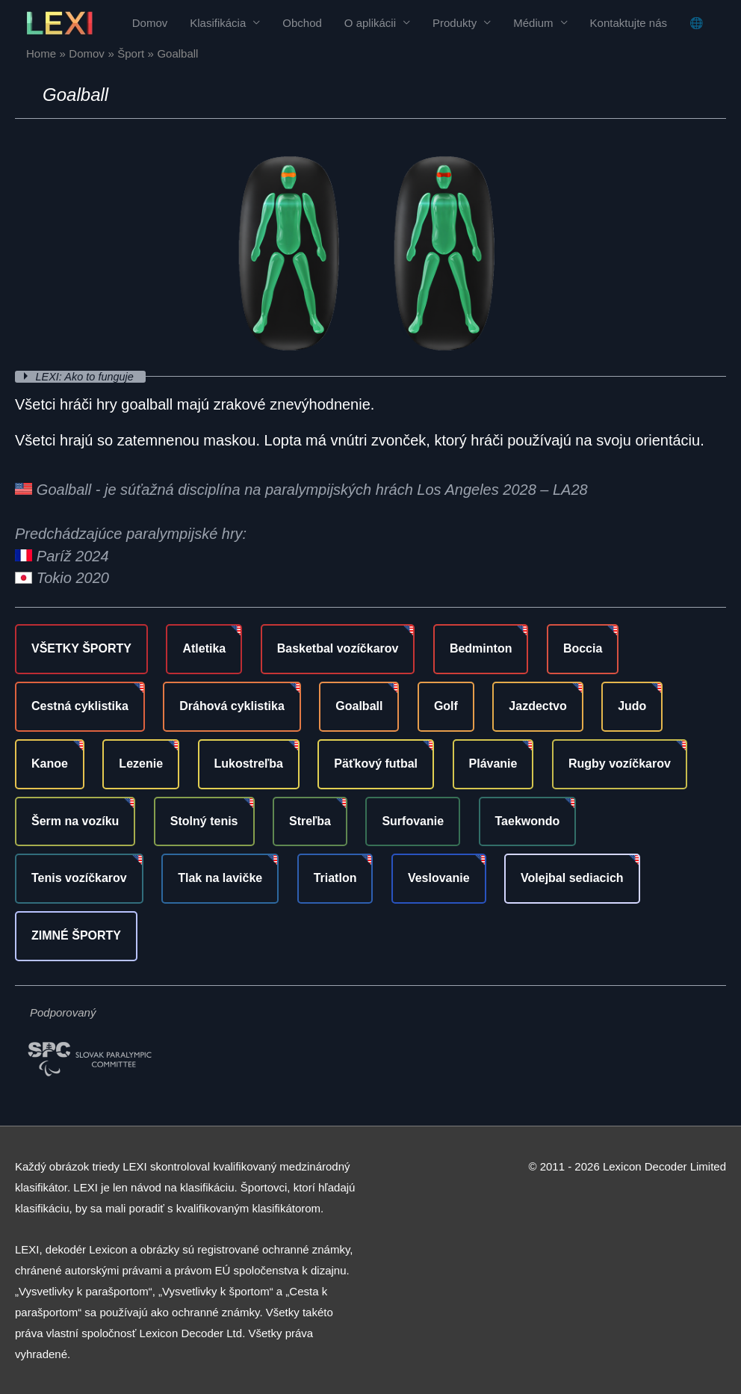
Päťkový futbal (376, 763)
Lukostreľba (248, 763)
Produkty (454, 22)
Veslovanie (439, 878)
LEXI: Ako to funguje (88, 376)
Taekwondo (527, 821)
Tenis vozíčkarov (79, 878)
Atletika (204, 648)
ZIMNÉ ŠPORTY (76, 935)
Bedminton (481, 648)
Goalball (358, 706)
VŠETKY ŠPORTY (81, 648)
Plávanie (493, 763)
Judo (632, 706)
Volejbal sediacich (572, 878)
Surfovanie (413, 821)
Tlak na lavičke (220, 878)
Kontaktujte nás (628, 22)
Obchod (302, 22)
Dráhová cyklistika (232, 706)
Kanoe (49, 763)
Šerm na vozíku (75, 821)
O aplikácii (370, 22)
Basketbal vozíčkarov (338, 648)
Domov (150, 22)
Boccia (582, 648)
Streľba (310, 821)
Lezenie (141, 763)
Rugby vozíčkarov (619, 763)
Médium (533, 22)
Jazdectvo (537, 706)
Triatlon (335, 878)
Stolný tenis (204, 821)
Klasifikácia (218, 22)
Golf (446, 706)
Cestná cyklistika (79, 706)
